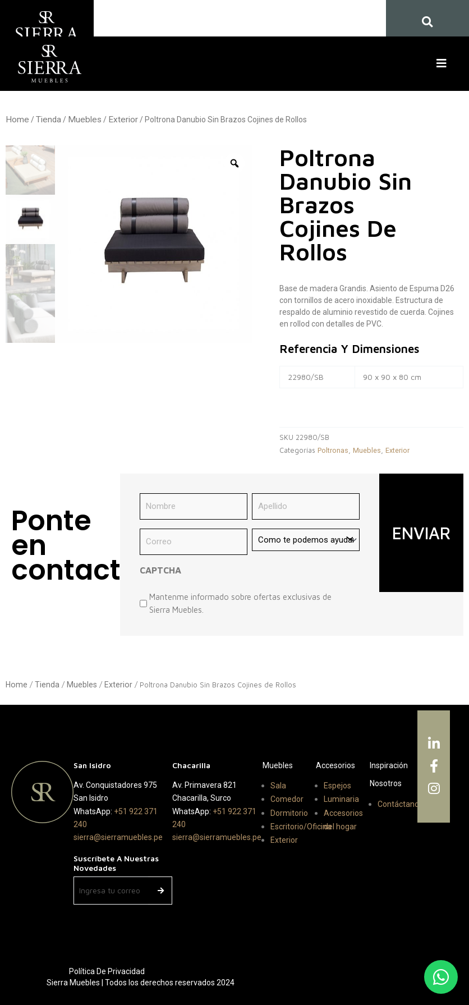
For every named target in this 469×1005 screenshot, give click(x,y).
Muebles (85, 119)
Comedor (287, 799)
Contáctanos (400, 804)
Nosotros (386, 783)
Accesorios (335, 765)
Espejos (337, 785)
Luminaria (341, 799)
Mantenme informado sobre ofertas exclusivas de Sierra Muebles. (240, 603)
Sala (278, 785)
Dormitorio (289, 813)
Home (17, 119)
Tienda (48, 119)
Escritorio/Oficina (301, 826)
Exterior (123, 119)
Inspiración (389, 765)
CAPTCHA (160, 570)
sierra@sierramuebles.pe (118, 837)
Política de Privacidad (107, 971)
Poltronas (333, 450)
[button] (444, 63)
